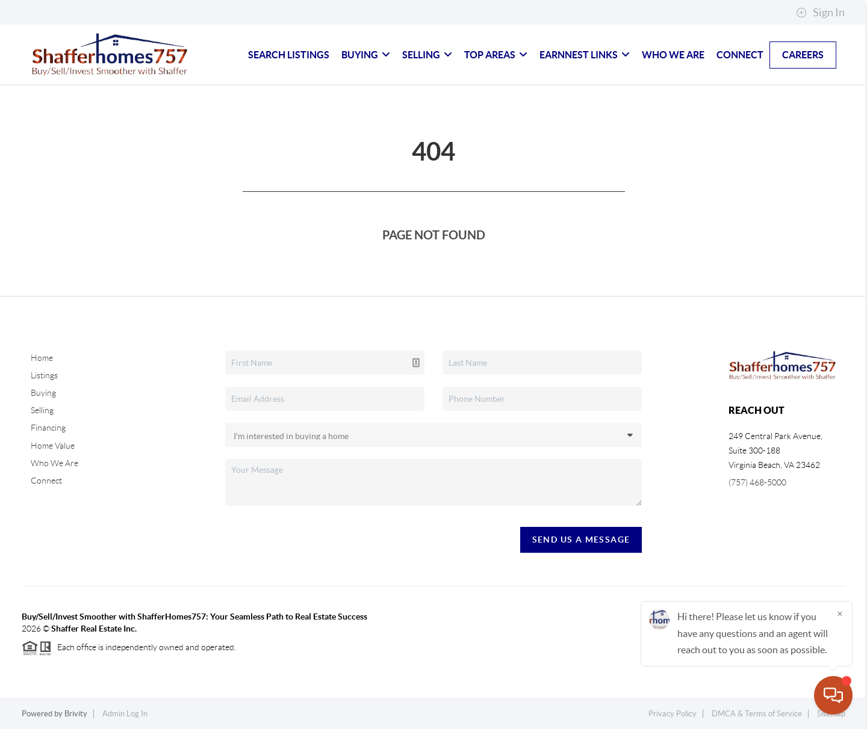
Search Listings (288, 54)
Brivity (75, 713)
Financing (48, 427)
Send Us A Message (581, 539)
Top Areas (495, 54)
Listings (44, 375)
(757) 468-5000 (757, 482)
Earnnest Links (584, 54)
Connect (739, 54)
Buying (365, 54)
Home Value (53, 446)
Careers (803, 54)
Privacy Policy (672, 713)
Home (42, 358)
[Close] (840, 613)
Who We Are (673, 54)
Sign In (820, 13)
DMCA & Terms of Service (757, 713)
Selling (427, 54)
